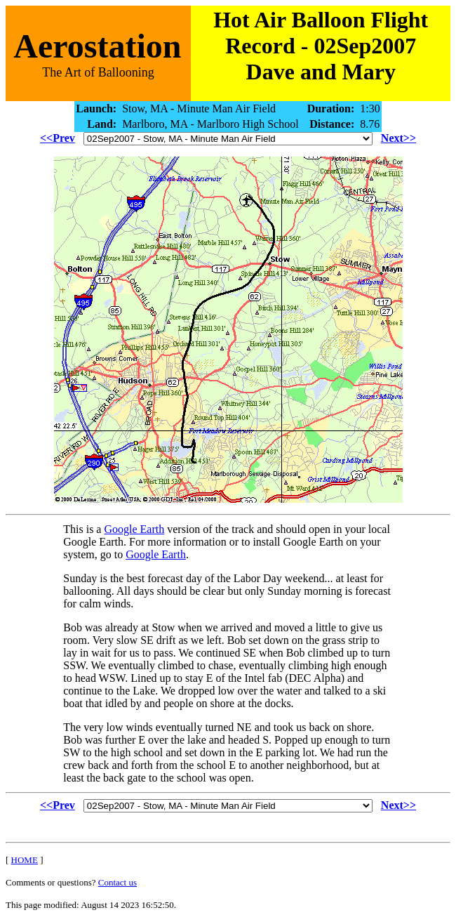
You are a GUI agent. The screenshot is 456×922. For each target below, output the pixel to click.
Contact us (117, 882)
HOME (24, 860)
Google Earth (134, 529)
